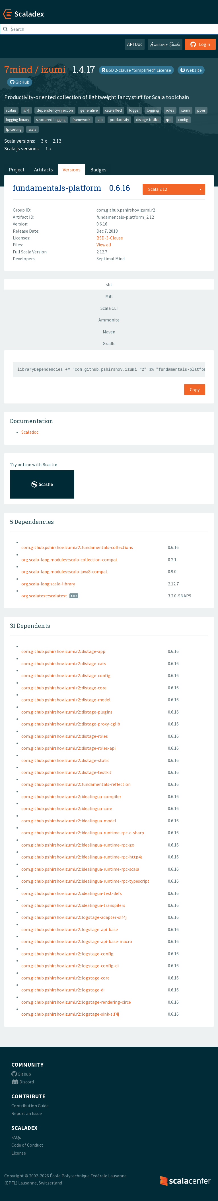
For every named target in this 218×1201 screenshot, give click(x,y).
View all (103, 244)
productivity (119, 119)
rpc (168, 119)
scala (32, 129)
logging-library (17, 119)
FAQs (16, 1137)
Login (200, 44)
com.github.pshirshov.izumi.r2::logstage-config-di (70, 965)
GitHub (19, 82)
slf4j (26, 110)
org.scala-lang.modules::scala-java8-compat (64, 571)
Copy (195, 389)
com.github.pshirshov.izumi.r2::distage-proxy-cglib (70, 724)
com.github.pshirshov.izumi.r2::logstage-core (65, 978)
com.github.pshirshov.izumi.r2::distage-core (63, 687)
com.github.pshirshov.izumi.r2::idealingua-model (68, 820)
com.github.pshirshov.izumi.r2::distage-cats (63, 663)
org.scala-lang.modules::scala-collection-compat (69, 559)
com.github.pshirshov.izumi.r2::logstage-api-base (69, 929)
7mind (18, 69)
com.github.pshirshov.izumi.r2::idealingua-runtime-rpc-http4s (82, 857)
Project (16, 169)
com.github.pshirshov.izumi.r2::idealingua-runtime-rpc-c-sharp (82, 832)
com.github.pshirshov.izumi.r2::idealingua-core (66, 808)
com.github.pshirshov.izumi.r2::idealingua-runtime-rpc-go (77, 845)
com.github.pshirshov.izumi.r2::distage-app (63, 651)
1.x (49, 148)
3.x (44, 141)
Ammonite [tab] (109, 320)
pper (201, 110)
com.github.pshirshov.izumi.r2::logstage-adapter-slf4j (74, 917)
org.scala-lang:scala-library (48, 584)
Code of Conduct (27, 1145)
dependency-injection (55, 110)
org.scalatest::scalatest (44, 596)
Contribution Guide (30, 1105)
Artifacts (43, 169)
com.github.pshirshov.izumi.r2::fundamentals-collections (77, 547)
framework (81, 119)
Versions (72, 169)
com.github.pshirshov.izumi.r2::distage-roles (64, 736)
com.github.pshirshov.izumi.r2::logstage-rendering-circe (76, 1002)
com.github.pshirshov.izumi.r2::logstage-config (67, 953)
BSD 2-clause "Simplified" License (136, 70)
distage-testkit (147, 119)
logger (134, 110)
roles (170, 110)
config (183, 119)
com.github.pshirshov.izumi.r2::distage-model (65, 699)
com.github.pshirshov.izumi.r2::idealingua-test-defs (71, 893)
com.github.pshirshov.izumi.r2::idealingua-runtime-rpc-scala (80, 869)
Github (21, 1074)
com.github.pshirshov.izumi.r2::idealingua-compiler (71, 796)
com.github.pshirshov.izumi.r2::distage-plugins (66, 712)
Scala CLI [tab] (109, 308)
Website (191, 70)
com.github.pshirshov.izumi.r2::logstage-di (62, 990)
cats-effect (113, 110)
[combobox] (174, 189)
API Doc (134, 44)
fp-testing (13, 129)
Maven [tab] (109, 332)
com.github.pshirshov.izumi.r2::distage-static (65, 760)
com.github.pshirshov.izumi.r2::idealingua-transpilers (73, 905)
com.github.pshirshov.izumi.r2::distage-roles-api (68, 748)
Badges (98, 169)
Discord (22, 1082)
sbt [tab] (109, 284)
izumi (53, 69)
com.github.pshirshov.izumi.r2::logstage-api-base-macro (76, 941)
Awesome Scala (165, 44)
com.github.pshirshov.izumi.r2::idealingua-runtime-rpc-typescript (85, 881)
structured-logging (50, 119)
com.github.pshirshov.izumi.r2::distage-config (65, 675)
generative (89, 110)
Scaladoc (29, 432)
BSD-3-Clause (109, 238)
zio (100, 119)
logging (153, 110)
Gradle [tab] (109, 343)
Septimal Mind (110, 258)
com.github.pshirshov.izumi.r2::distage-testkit (66, 772)
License (18, 1153)
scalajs (11, 110)
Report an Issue (26, 1113)
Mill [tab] (109, 296)
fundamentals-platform (57, 188)
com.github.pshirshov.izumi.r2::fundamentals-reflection (76, 784)
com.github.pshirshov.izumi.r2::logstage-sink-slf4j (70, 1014)
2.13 (57, 141)
